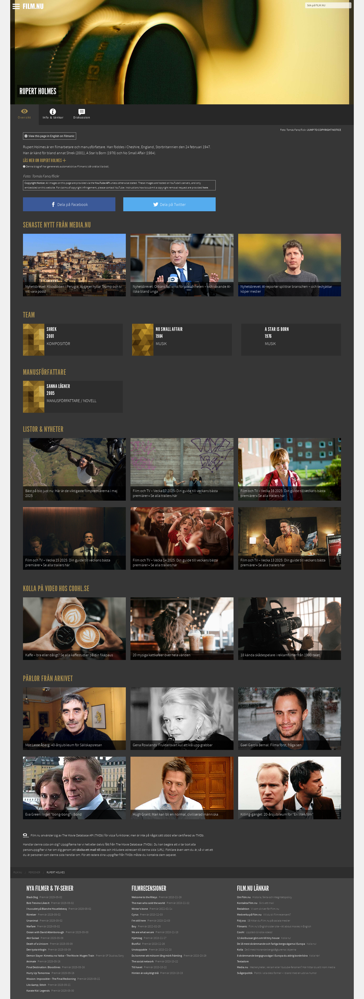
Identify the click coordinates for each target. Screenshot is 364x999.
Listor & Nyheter (43, 429)
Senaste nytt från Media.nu (57, 225)
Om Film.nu (244, 897)
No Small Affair (134, 153)
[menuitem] (17, 873)
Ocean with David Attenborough (45, 932)
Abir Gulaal (32, 938)
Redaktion (243, 908)
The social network (143, 961)
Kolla (240, 949)
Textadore (243, 961)
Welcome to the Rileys (144, 897)
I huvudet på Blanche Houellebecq (46, 908)
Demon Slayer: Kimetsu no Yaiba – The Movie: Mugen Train (60, 955)
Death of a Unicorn (37, 943)
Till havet (137, 967)
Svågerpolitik (245, 973)
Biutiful (136, 943)
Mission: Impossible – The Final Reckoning (51, 978)
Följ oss (241, 920)
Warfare (31, 926)
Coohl (240, 932)
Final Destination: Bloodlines (43, 967)
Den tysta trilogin (36, 949)
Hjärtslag (137, 938)
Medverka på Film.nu (249, 914)
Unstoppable (139, 949)
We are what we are (143, 932)
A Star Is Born (96, 153)
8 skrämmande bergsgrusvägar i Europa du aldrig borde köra (272, 955)
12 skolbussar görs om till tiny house (258, 938)
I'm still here (139, 920)
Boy (134, 926)
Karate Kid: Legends (38, 990)
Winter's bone (140, 908)
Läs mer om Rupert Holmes (44, 160)
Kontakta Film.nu (247, 903)
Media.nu (242, 967)
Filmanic (242, 926)
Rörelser (31, 914)
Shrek (70, 153)
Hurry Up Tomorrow (38, 973)
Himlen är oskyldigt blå (145, 973)
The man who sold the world (148, 903)
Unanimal (32, 920)
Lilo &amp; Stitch (36, 984)
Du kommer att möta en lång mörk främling (157, 955)
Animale (31, 961)
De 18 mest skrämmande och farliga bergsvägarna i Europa (271, 943)
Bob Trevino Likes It (37, 903)
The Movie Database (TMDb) (134, 844)
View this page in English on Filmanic (50, 136)
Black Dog (32, 897)
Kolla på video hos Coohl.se (56, 588)
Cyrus (135, 914)
